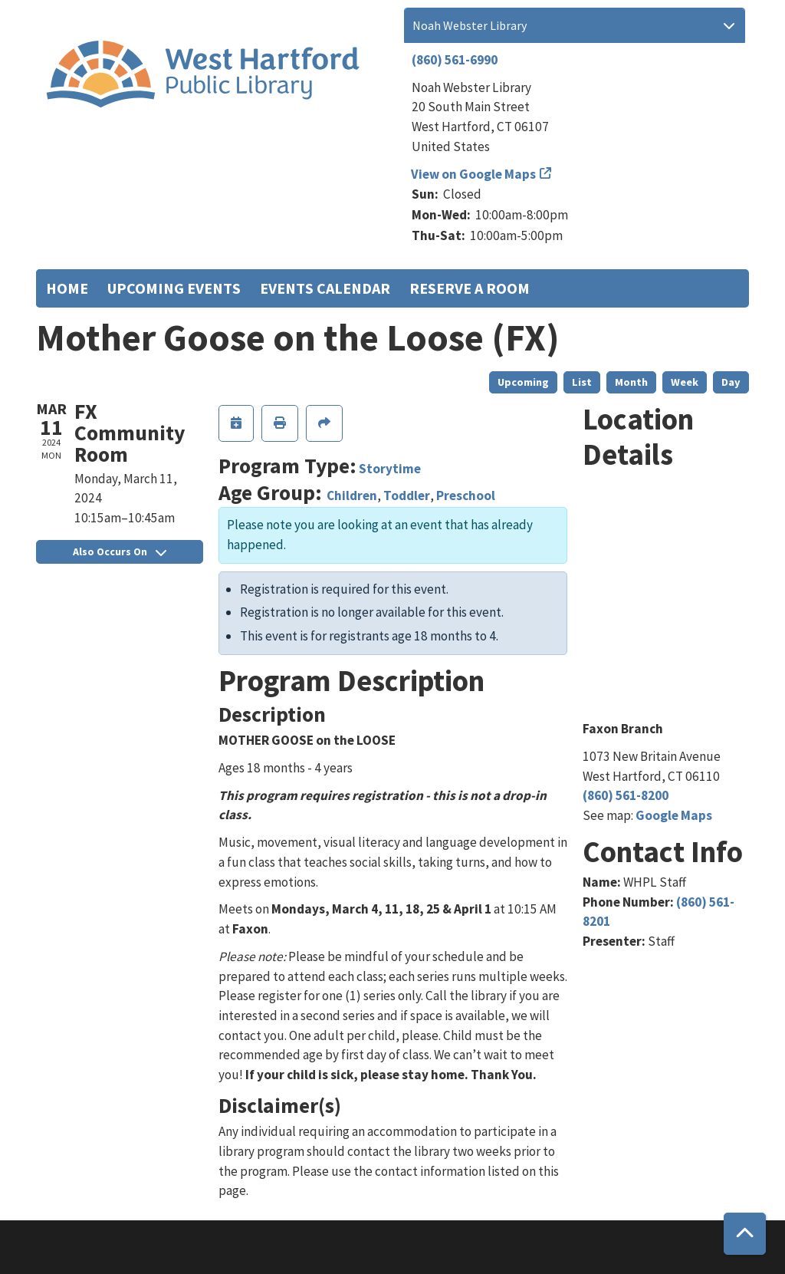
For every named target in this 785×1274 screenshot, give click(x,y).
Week (684, 382)
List (582, 382)
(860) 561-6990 (455, 59)
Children (352, 495)
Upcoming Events (174, 288)
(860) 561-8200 (625, 795)
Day (731, 382)
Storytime (390, 468)
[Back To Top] (745, 1234)
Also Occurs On (119, 551)
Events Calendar (325, 288)
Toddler (406, 495)
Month (631, 382)
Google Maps (674, 815)
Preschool (465, 495)
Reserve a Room (469, 288)
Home (67, 288)
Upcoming (523, 382)
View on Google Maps (474, 174)
